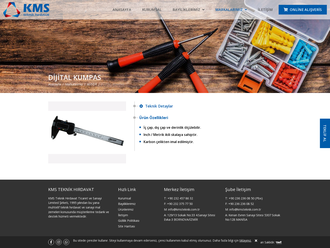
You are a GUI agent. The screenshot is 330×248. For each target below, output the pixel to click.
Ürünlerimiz (125, 209)
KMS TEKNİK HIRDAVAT (71, 189)
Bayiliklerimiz (186, 9)
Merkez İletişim (179, 189)
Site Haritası (126, 226)
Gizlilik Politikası (128, 221)
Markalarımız (229, 9)
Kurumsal (152, 9)
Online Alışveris (306, 9)
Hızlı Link (127, 189)
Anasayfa (122, 9)
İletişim (265, 9)
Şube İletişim (238, 189)
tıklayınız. (245, 242)
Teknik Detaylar (156, 106)
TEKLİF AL (324, 133)
